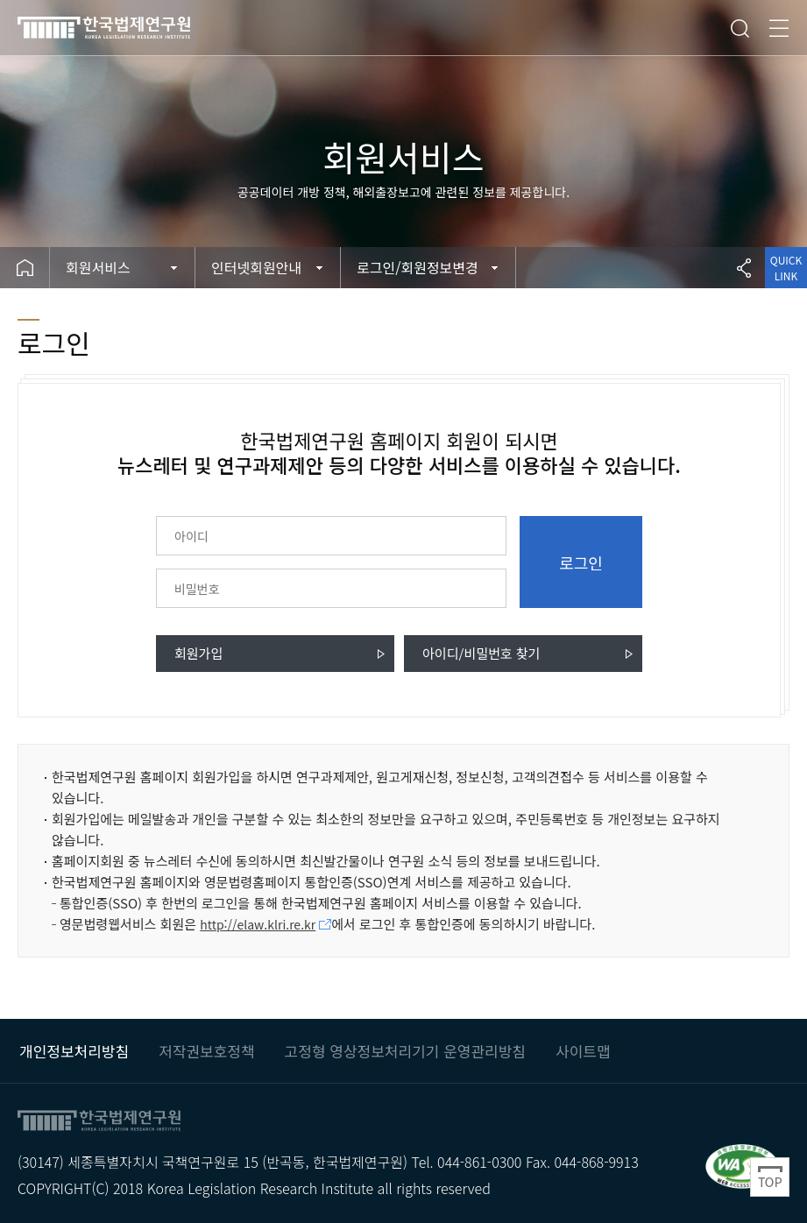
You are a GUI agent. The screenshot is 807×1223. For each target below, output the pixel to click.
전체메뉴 (778, 28)
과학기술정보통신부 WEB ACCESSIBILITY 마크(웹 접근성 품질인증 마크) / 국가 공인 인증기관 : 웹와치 (742, 1166)
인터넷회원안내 (256, 267)
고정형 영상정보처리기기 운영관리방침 (405, 1051)
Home (25, 267)
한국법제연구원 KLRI (131, 27)
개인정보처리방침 (74, 1051)
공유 (744, 267)
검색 (739, 28)
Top (769, 1177)
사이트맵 (583, 1051)
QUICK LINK (786, 267)
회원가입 (198, 653)
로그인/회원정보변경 (417, 267)
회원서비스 (98, 267)
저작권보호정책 (206, 1051)
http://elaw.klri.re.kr (257, 924)
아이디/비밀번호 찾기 (481, 653)
